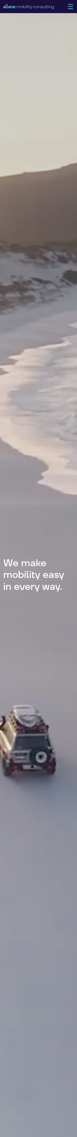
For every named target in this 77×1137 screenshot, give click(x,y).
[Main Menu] (70, 6)
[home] (35, 6)
